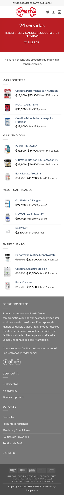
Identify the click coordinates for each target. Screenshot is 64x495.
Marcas (11, 476)
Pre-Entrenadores (23, 481)
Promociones (48, 476)
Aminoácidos (45, 481)
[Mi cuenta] (53, 12)
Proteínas (18, 478)
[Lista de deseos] (47, 12)
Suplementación (28, 476)
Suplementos (10, 383)
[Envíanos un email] (18, 362)
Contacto (8, 417)
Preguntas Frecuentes (15, 423)
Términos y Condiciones (16, 430)
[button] (5, 12)
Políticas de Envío (13, 443)
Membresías (10, 390)
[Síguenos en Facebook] (6, 362)
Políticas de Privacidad (16, 436)
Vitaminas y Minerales (39, 478)
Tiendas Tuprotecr (13, 397)
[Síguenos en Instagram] (12, 362)
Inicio (9, 32)
